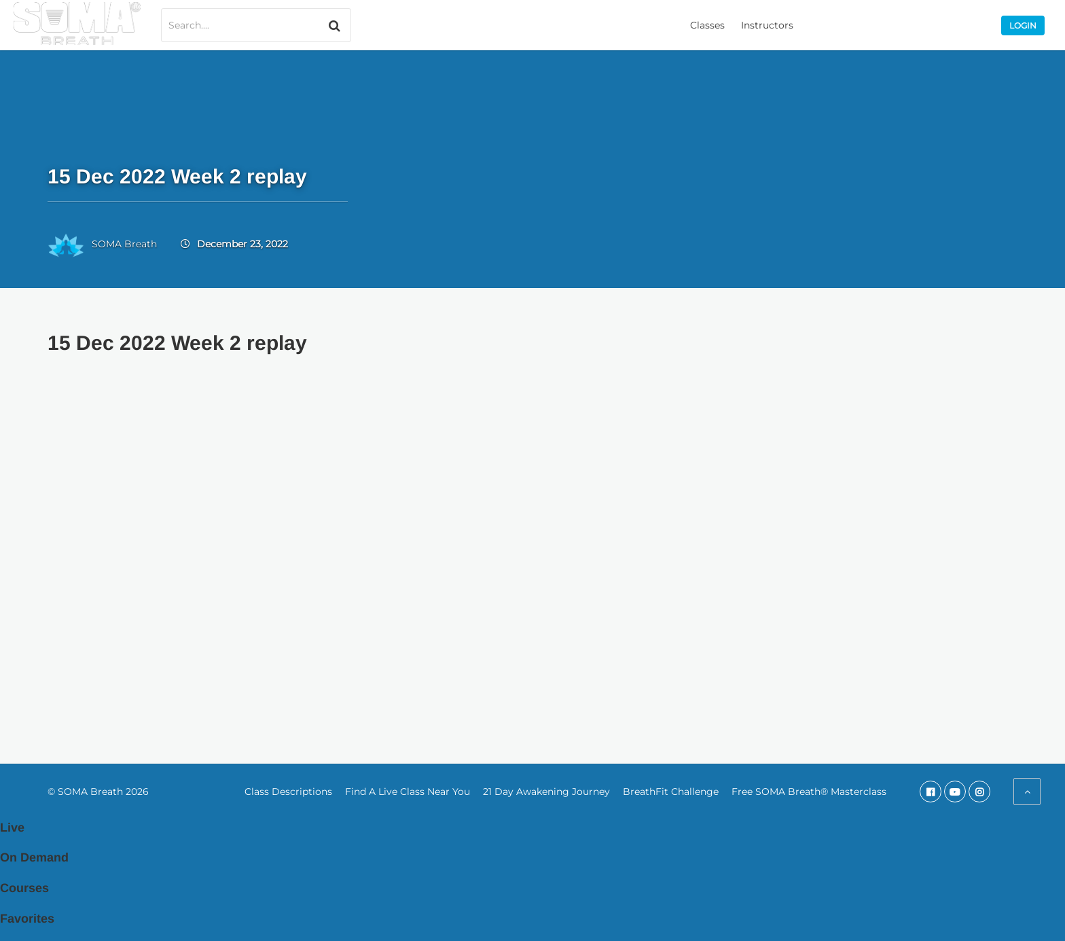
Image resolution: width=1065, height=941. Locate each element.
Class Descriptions (288, 791)
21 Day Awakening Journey (546, 791)
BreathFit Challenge (671, 791)
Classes (707, 25)
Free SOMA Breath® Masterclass (809, 791)
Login (1022, 25)
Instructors (767, 25)
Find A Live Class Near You (407, 791)
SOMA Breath (124, 244)
